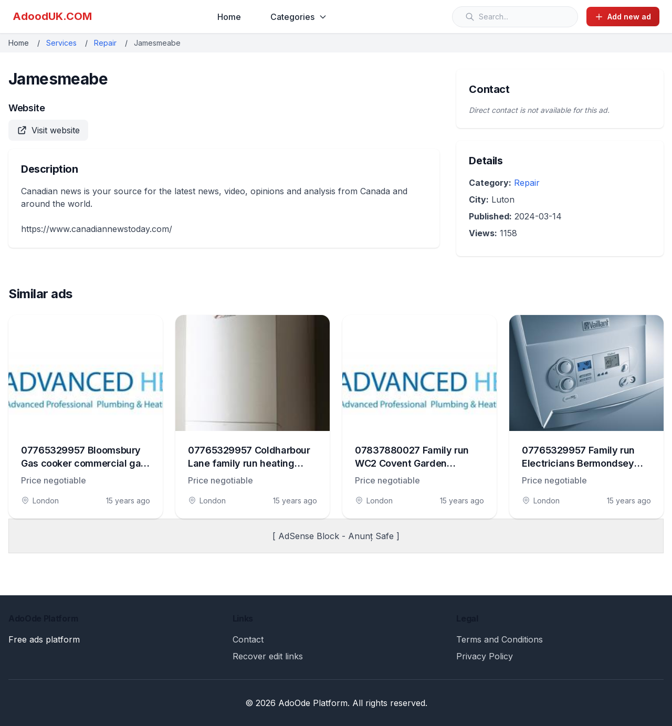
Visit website (48, 130)
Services (61, 42)
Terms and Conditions (499, 639)
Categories (298, 17)
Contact (248, 639)
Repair (105, 42)
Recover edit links (268, 656)
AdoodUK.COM (52, 16)
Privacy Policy (484, 656)
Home (229, 17)
